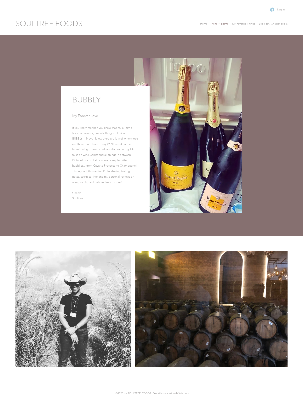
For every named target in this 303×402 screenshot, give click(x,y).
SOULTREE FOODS (49, 23)
